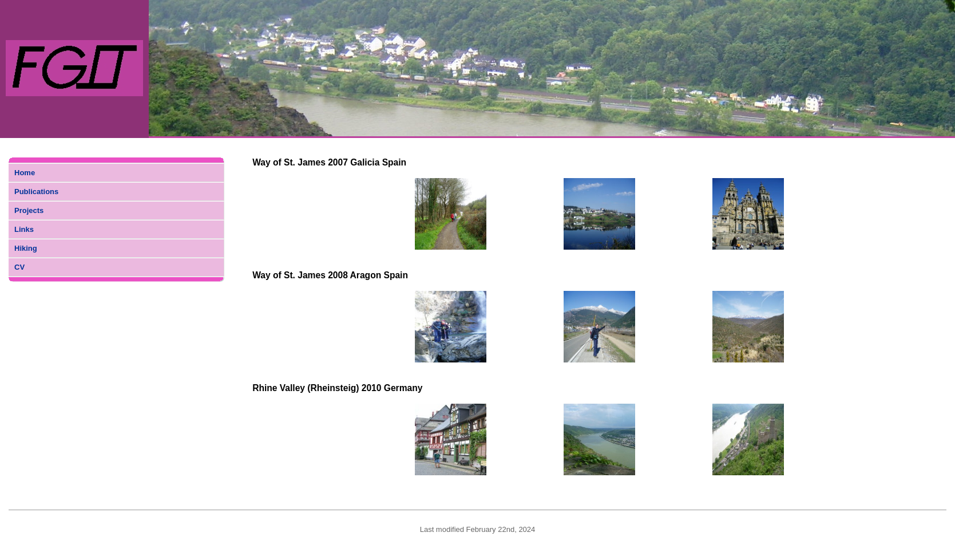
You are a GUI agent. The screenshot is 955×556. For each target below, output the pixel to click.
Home (24, 172)
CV (19, 267)
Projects (28, 210)
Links (24, 229)
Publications (36, 191)
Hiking (25, 248)
